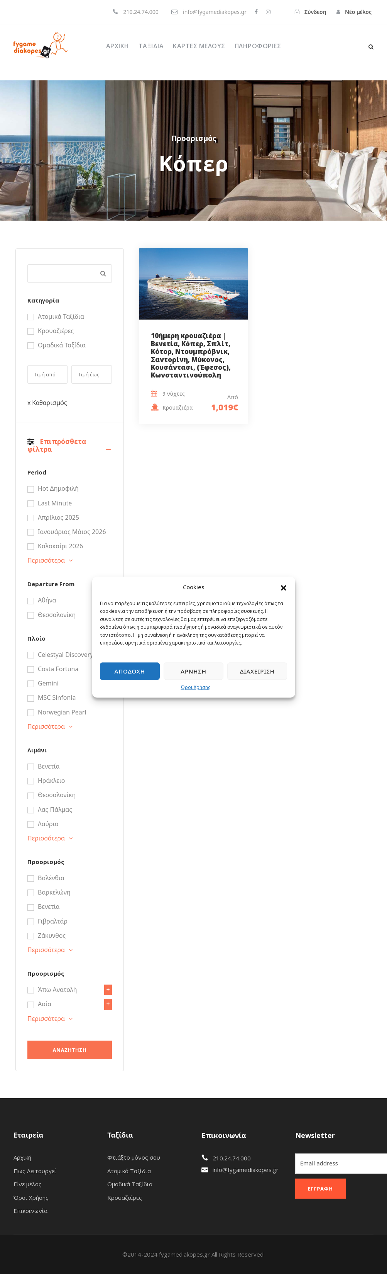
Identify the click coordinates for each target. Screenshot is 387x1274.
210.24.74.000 (232, 1158)
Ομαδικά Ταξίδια (129, 1184)
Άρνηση (193, 671)
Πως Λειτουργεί (35, 1171)
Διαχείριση (257, 671)
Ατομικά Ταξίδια (129, 1171)
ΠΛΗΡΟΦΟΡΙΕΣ (258, 46)
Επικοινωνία (30, 1210)
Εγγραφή (320, 1188)
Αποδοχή (130, 671)
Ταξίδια (151, 46)
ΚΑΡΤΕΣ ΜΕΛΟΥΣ (199, 46)
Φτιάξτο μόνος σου (133, 1157)
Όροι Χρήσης (195, 687)
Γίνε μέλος (28, 1184)
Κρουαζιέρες (124, 1197)
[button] (283, 587)
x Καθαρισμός (47, 402)
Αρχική (117, 46)
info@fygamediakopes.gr (246, 1170)
